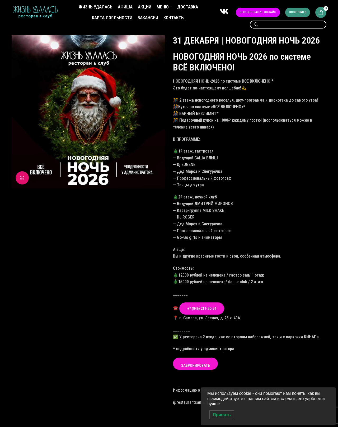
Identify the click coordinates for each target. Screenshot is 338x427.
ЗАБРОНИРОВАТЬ (195, 365)
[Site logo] (35, 12)
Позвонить (297, 12)
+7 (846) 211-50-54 (201, 308)
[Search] (288, 25)
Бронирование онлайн (258, 12)
